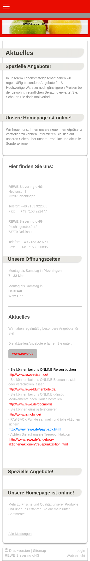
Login (81, 551)
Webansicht (76, 556)
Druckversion (17, 551)
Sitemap (39, 551)
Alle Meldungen (20, 534)
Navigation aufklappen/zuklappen (45, 6)
